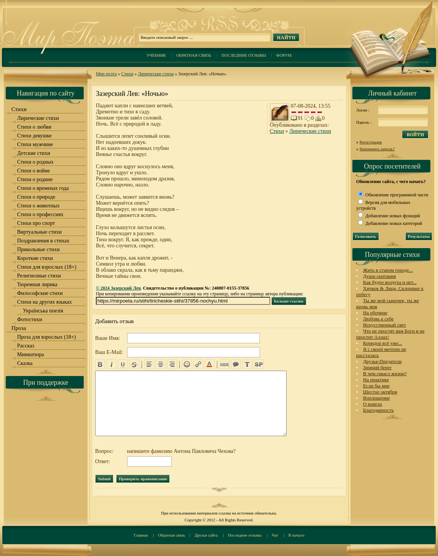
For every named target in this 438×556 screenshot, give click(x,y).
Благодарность (378, 410)
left (149, 364)
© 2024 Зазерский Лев (118, 288)
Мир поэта (106, 73)
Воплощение (376, 398)
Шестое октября (380, 392)
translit (247, 364)
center (161, 364)
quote (236, 364)
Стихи (127, 73)
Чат (275, 535)
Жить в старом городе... (388, 270)
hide (224, 364)
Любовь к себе (378, 319)
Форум (283, 55)
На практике (376, 379)
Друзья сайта (206, 535)
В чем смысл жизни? (385, 373)
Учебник (156, 55)
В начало (296, 535)
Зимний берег (377, 367)
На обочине (375, 312)
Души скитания (379, 276)
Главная (141, 535)
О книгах (372, 404)
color (210, 364)
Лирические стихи (156, 73)
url (198, 364)
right (172, 364)
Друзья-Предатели (382, 361)
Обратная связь (193, 55)
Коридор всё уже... (382, 343)
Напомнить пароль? (377, 149)
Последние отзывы (243, 55)
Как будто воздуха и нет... (390, 282)
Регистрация (371, 142)
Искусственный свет (384, 325)
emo (187, 364)
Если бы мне (376, 386)
